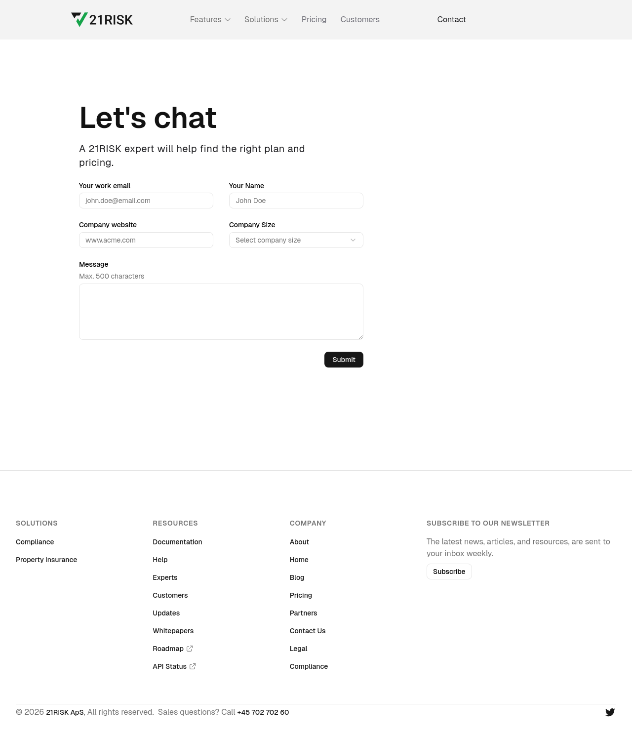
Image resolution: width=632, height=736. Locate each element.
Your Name (246, 185)
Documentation (177, 541)
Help (160, 559)
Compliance (35, 541)
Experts (165, 577)
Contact (451, 19)
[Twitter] (610, 712)
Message (93, 264)
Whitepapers (173, 630)
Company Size (252, 224)
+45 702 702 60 (263, 712)
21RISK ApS (64, 712)
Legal (299, 648)
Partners (303, 613)
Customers (360, 19)
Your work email (104, 185)
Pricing (314, 19)
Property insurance (46, 559)
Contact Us (308, 630)
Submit (344, 359)
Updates (166, 613)
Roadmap (173, 648)
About (299, 541)
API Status (175, 666)
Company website (108, 224)
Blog (297, 577)
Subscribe (449, 571)
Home (299, 559)
